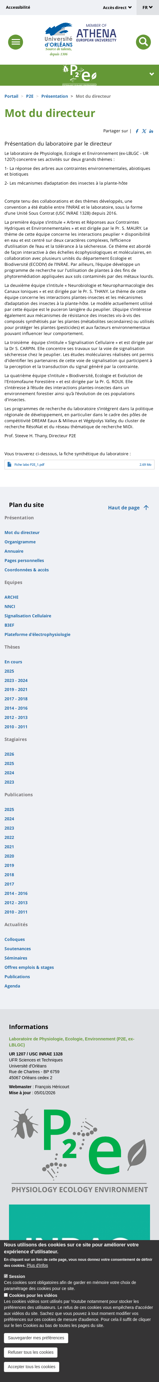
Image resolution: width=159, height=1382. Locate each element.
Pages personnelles (24, 560)
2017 (9, 884)
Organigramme (20, 542)
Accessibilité (18, 7)
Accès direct (115, 7)
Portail (11, 96)
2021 (9, 846)
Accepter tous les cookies (31, 1371)
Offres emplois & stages (29, 967)
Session (17, 1281)
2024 (9, 772)
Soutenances (17, 948)
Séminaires (15, 958)
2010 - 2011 (16, 726)
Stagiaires (15, 739)
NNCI (9, 606)
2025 (9, 671)
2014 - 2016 (16, 708)
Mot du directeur (22, 532)
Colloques (14, 939)
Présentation (54, 96)
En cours (13, 662)
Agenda (12, 986)
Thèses (12, 647)
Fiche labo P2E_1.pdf (29, 464)
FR (148, 7)
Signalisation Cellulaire (27, 616)
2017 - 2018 (16, 699)
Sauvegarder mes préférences (36, 1343)
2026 (9, 754)
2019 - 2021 (16, 689)
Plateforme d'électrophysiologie (37, 634)
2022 (9, 837)
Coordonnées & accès (26, 570)
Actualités (16, 924)
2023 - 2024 (16, 680)
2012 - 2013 (16, 717)
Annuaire (13, 551)
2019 (9, 865)
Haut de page (124, 507)
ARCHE (11, 597)
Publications (18, 794)
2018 (9, 874)
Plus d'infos (37, 1270)
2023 (9, 782)
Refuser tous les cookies (31, 1357)
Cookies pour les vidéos (33, 1300)
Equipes (13, 582)
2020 (9, 856)
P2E (30, 96)
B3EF (9, 625)
